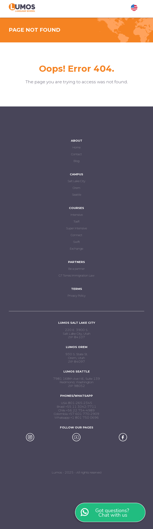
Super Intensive (76, 228)
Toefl (76, 221)
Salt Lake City (76, 181)
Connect (76, 235)
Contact (76, 154)
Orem (76, 188)
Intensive (76, 214)
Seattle (76, 194)
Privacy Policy (77, 295)
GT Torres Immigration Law (76, 275)
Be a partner (76, 268)
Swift (76, 242)
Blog (76, 161)
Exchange (76, 248)
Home (76, 147)
